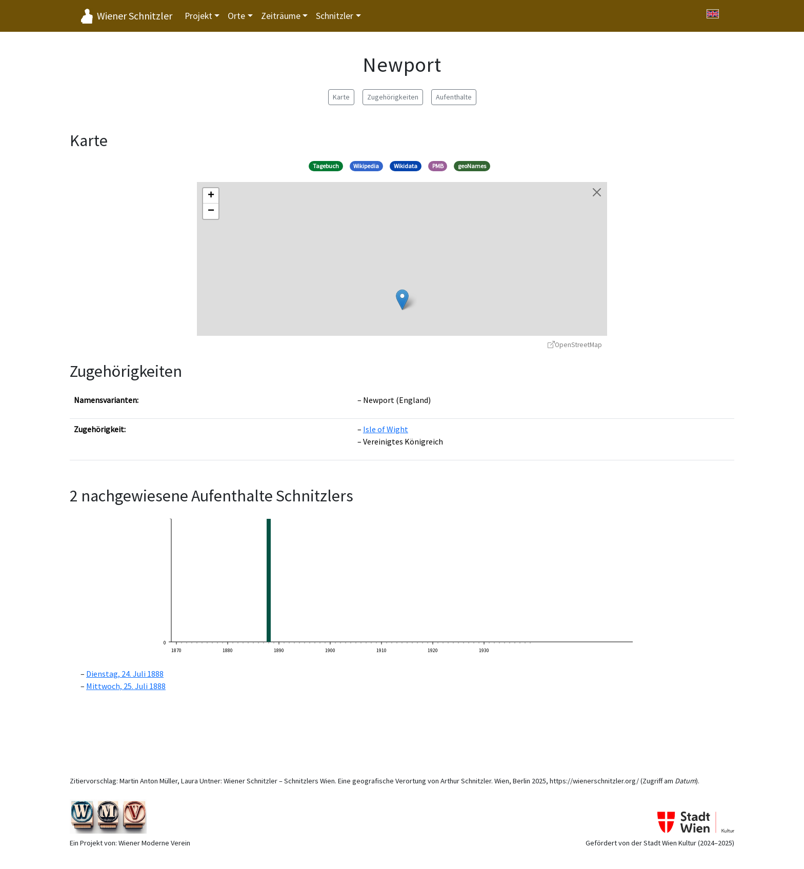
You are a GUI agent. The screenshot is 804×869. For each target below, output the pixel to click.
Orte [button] (236, 16)
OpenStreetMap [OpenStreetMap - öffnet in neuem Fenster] (575, 344)
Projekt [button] (198, 16)
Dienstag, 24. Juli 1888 (125, 674)
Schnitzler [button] (334, 16)
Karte (341, 97)
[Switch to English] (712, 14)
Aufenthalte (454, 97)
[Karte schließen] (597, 192)
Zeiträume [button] (280, 16)
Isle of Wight (385, 429)
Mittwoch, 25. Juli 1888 (126, 686)
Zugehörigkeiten (392, 97)
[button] (402, 299)
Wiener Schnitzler (134, 15)
